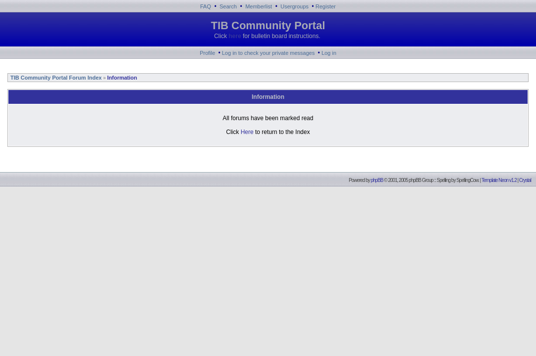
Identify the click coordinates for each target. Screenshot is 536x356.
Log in (328, 53)
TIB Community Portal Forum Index (55, 78)
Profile (207, 53)
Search (228, 6)
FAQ (205, 6)
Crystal (525, 180)
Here (247, 132)
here (234, 36)
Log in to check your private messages (268, 53)
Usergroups (294, 6)
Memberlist (258, 6)
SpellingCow (467, 180)
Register (325, 6)
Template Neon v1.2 (499, 180)
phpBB (377, 180)
